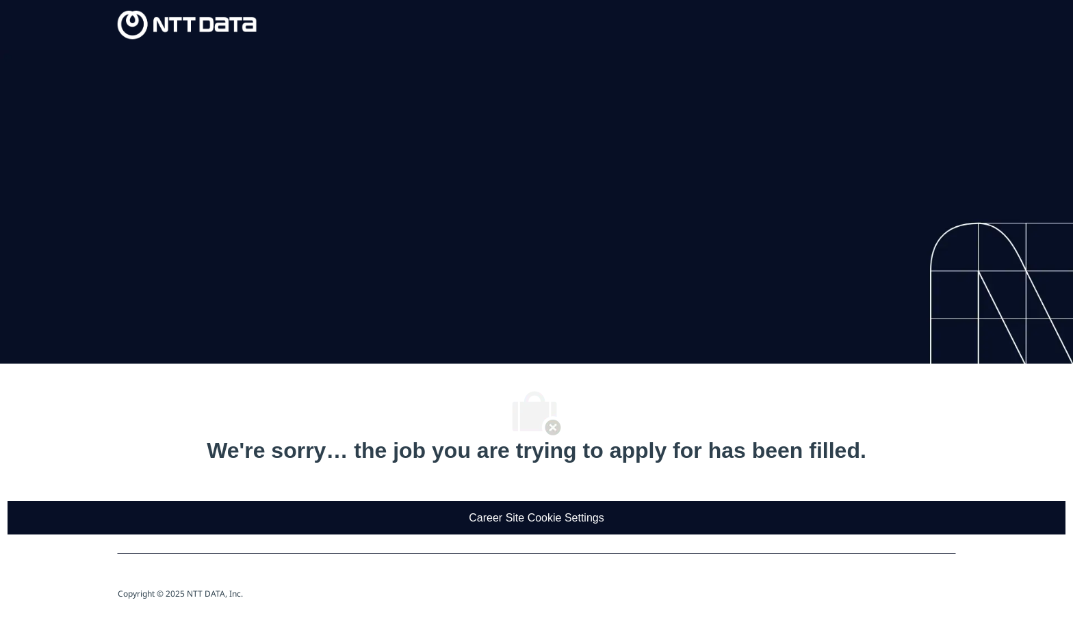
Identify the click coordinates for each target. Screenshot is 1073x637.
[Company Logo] (187, 23)
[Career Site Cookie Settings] (536, 518)
